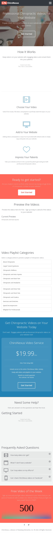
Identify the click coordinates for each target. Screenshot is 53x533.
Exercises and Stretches (10, 301)
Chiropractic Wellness (10, 270)
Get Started (26, 34)
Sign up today (30, 210)
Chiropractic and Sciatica (11, 297)
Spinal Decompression (10, 305)
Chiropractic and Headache (11, 283)
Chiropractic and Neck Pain (11, 293)
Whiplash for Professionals (11, 310)
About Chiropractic (9, 262)
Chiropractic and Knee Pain (11, 289)
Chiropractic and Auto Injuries (12, 274)
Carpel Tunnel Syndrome (11, 266)
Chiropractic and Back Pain (11, 278)
